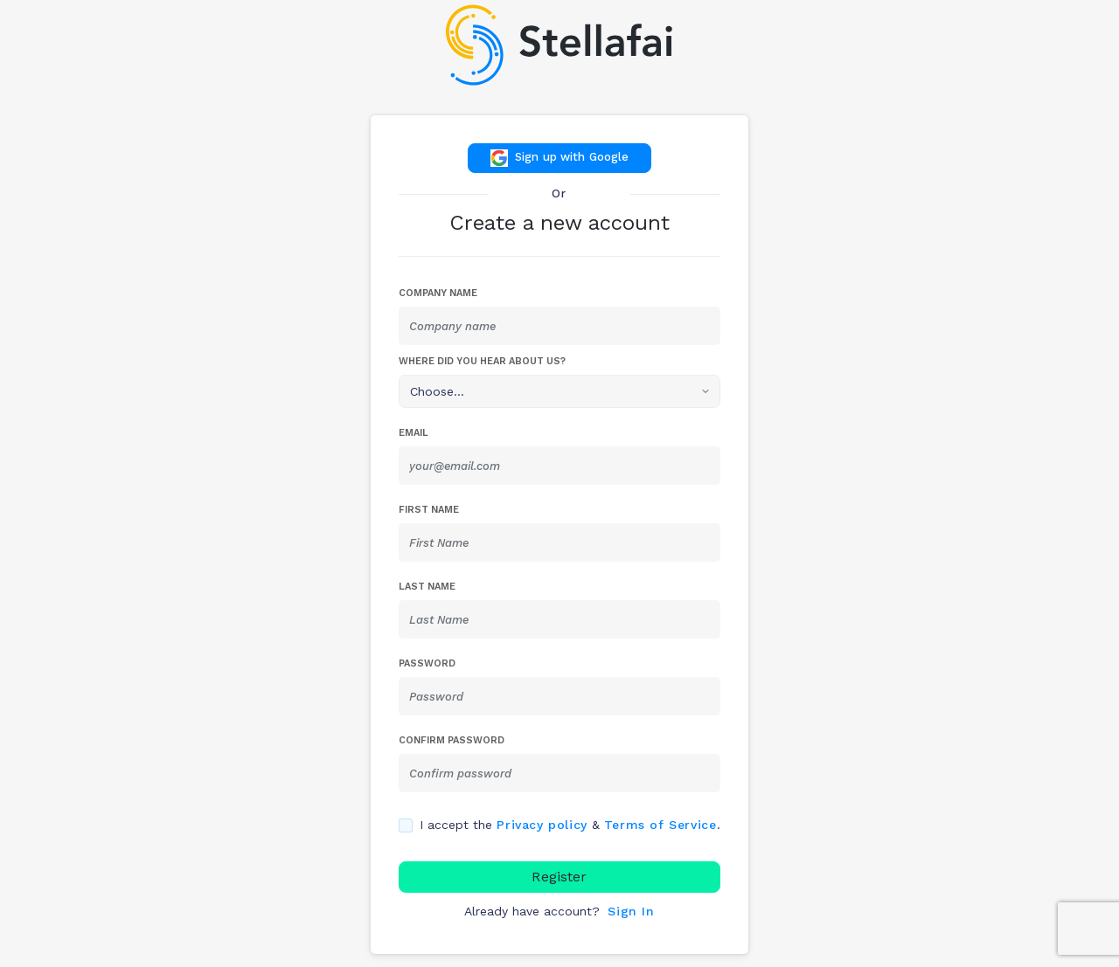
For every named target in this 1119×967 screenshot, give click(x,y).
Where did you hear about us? (482, 361)
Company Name (438, 293)
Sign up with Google (559, 158)
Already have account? (532, 911)
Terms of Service (660, 825)
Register (559, 876)
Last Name (427, 586)
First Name (429, 509)
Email (413, 433)
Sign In (631, 911)
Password (427, 663)
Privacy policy (542, 825)
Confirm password (451, 740)
